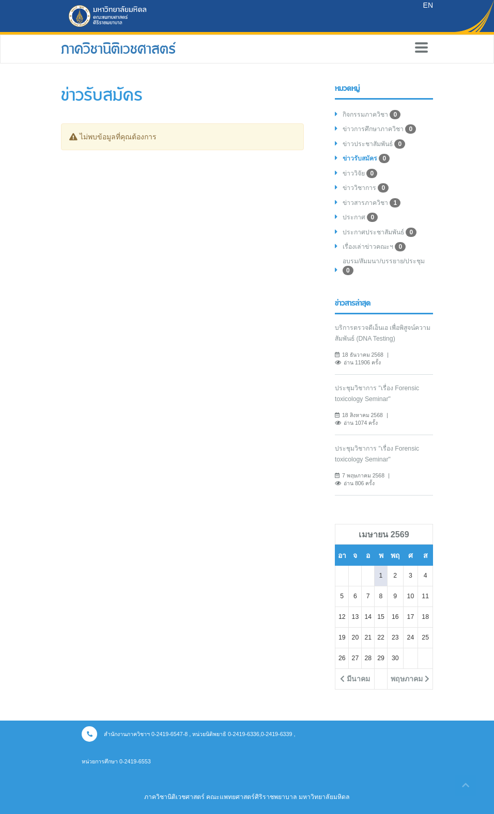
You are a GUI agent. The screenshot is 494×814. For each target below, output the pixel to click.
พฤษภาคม (410, 679)
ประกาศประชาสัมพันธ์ (379, 232)
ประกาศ (360, 217)
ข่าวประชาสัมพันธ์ (374, 144)
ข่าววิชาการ (366, 188)
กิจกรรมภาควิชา (371, 114)
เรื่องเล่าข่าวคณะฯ (374, 246)
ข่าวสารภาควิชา (371, 203)
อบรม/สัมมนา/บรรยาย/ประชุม (384, 267)
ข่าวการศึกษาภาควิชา (379, 129)
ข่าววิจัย (360, 173)
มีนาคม (355, 679)
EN (428, 5)
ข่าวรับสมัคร (366, 158)
